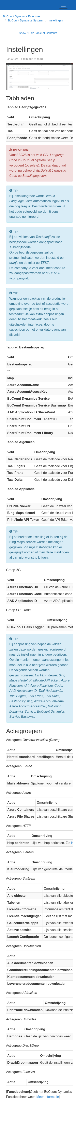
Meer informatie (47, 1096)
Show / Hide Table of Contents (38, 33)
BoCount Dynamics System (25, 20)
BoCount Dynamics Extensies (21, 16)
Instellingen (56, 20)
